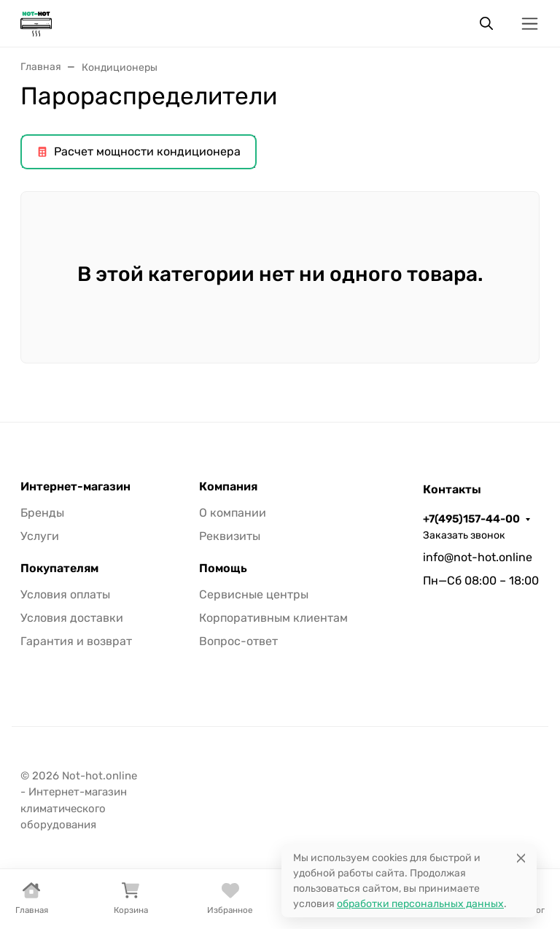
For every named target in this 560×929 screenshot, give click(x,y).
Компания (228, 487)
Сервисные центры (253, 594)
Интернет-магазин (75, 487)
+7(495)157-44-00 (471, 518)
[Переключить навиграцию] (530, 24)
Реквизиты (229, 536)
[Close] (521, 858)
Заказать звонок (464, 535)
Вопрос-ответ (238, 641)
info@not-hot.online (477, 557)
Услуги (39, 536)
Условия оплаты (65, 594)
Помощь (223, 568)
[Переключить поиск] (486, 23)
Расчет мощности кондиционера (138, 151)
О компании (232, 513)
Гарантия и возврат (76, 641)
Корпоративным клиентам (273, 618)
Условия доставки (71, 618)
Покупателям (59, 568)
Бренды (42, 513)
